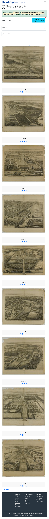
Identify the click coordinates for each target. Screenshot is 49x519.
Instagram (27, 503)
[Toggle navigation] (45, 2)
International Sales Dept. (39, 498)
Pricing (16, 499)
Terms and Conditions (17, 502)
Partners (17, 498)
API (15, 504)
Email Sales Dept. (40, 496)
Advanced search (39, 20)
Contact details (39, 501)
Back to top (6, 490)
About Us (27, 496)
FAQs (26, 498)
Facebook (27, 501)
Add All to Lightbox (24, 45)
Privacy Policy (18, 506)
